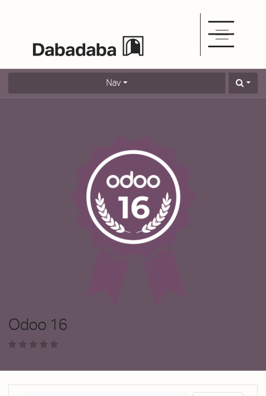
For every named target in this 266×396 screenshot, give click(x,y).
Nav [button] (113, 83)
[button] (243, 83)
